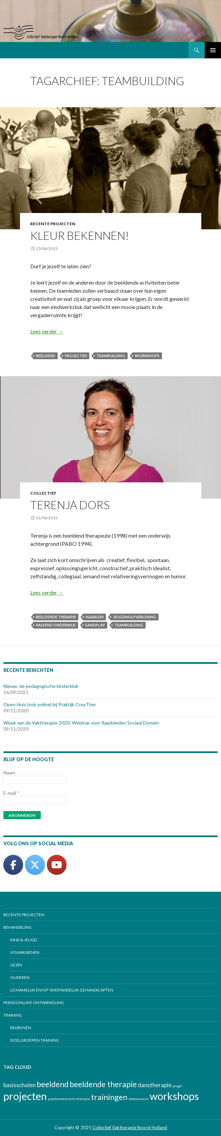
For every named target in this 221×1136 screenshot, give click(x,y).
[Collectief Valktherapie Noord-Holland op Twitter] (35, 865)
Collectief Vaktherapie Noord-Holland (129, 1127)
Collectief (43, 493)
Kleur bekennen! (79, 235)
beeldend (45, 355)
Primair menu (213, 50)
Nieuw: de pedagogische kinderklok (40, 686)
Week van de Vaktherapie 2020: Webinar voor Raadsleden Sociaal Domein (81, 723)
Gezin (16, 964)
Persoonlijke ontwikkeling (33, 1002)
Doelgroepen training (34, 1040)
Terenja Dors (70, 505)
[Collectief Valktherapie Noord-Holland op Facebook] (13, 865)
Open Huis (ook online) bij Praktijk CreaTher (49, 704)
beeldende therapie (56, 617)
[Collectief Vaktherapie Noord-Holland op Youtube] (57, 865)
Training (12, 1015)
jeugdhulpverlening (134, 617)
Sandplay (95, 625)
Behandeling (17, 927)
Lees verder (46, 331)
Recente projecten (52, 223)
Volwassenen (24, 952)
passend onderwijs (56, 625)
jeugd (177, 1086)
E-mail (11, 793)
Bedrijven (20, 1027)
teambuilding (110, 355)
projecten (76, 355)
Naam (9, 772)
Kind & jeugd (23, 939)
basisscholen (19, 1085)
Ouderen (20, 977)
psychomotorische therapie (69, 1099)
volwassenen (138, 1099)
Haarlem (95, 617)
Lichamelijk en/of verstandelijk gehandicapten (61, 990)
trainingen (109, 1097)
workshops (147, 355)
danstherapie (154, 1085)
